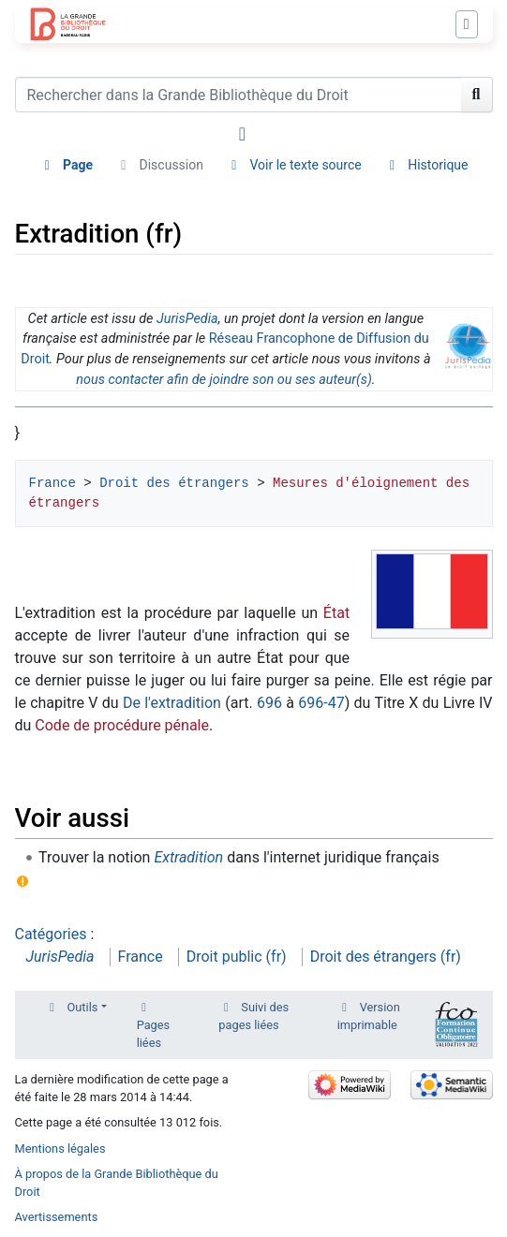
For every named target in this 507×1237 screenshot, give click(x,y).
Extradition (188, 857)
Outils (82, 1007)
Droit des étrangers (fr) (385, 956)
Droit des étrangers (174, 483)
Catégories (51, 934)
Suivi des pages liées (253, 1016)
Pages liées (154, 1034)
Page (78, 164)
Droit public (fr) (236, 956)
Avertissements (56, 1217)
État (336, 613)
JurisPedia (187, 319)
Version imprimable (368, 1016)
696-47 (321, 703)
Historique (438, 164)
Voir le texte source (305, 164)
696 (269, 703)
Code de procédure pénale (122, 725)
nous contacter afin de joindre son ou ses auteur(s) (223, 380)
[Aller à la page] (477, 94)
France (52, 483)
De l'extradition (172, 703)
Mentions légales (60, 1148)
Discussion (171, 164)
